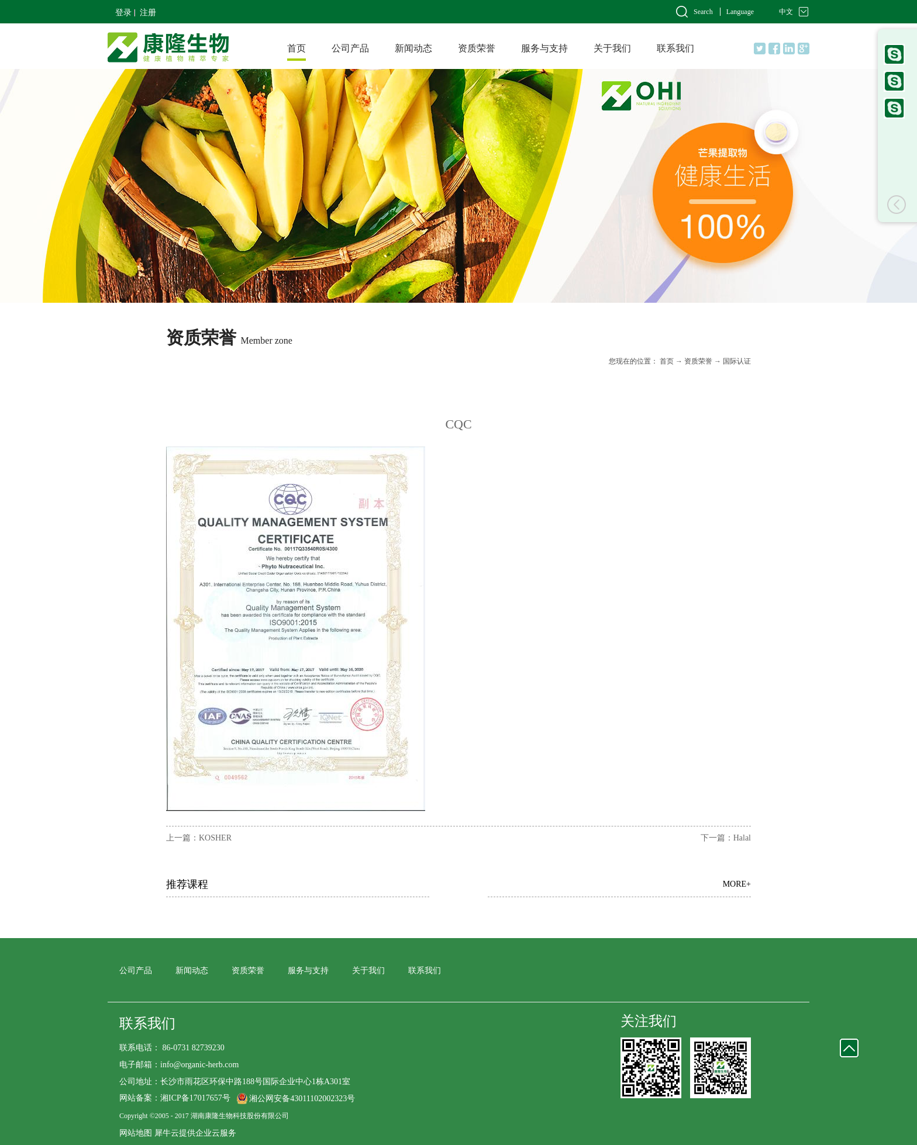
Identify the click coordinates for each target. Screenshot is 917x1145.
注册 (148, 12)
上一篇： (199, 837)
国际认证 (737, 361)
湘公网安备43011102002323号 (302, 1098)
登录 (123, 12)
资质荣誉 (698, 361)
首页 (296, 48)
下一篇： (726, 837)
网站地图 (135, 1133)
